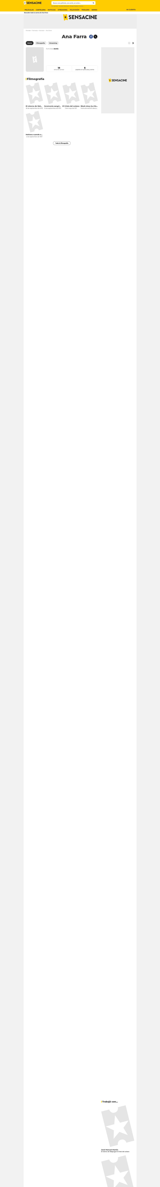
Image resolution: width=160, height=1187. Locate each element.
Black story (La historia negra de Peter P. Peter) (89, 115)
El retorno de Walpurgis (34, 115)
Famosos (35, 39)
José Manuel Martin (109, 1158)
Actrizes (41, 39)
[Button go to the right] (133, 51)
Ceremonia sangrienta (52, 115)
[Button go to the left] (129, 51)
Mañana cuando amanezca (34, 143)
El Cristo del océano (71, 115)
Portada (28, 39)
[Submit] (93, 3)
